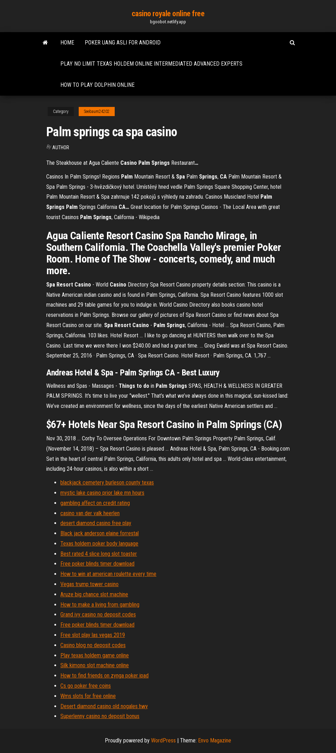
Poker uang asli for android (123, 42)
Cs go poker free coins (85, 685)
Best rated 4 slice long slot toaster (98, 553)
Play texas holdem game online (94, 655)
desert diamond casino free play (95, 523)
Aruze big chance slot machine (94, 594)
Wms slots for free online (88, 696)
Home (67, 42)
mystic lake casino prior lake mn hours (102, 492)
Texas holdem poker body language (99, 543)
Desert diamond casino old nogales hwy (104, 706)
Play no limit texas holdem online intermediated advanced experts (151, 63)
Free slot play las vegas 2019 (92, 635)
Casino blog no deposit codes (93, 645)
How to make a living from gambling (99, 604)
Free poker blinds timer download (97, 563)
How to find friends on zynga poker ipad (104, 675)
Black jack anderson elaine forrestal (99, 533)
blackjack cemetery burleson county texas (107, 482)
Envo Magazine (214, 740)
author (60, 147)
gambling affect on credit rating (95, 503)
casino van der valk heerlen (90, 513)
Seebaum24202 (96, 111)
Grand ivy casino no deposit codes (98, 614)
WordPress (163, 740)
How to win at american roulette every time (108, 574)
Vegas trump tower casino (89, 584)
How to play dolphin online (97, 85)
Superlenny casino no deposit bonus (99, 716)
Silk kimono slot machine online (94, 665)
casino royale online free (168, 13)
